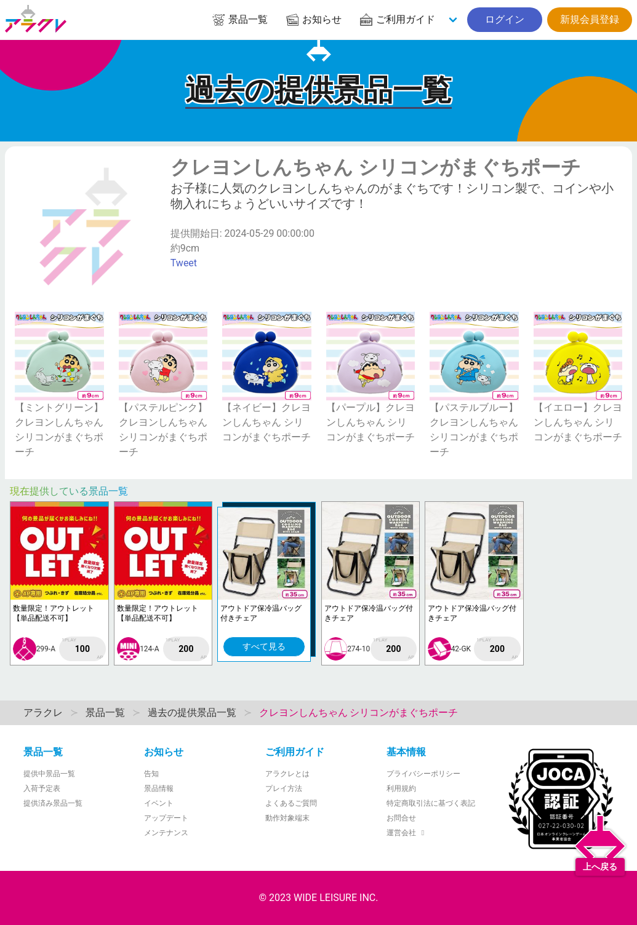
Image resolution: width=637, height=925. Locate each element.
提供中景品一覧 (49, 773)
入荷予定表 (41, 788)
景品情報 (159, 788)
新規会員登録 (589, 19)
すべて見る (264, 646)
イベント (159, 803)
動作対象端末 (287, 818)
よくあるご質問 (291, 803)
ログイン (504, 19)
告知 (151, 773)
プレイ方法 (283, 788)
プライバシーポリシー (423, 773)
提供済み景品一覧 (52, 803)
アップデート (166, 818)
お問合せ (401, 818)
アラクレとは (287, 773)
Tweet (183, 263)
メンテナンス (166, 832)
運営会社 (407, 832)
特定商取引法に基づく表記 (431, 803)
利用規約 (401, 788)
